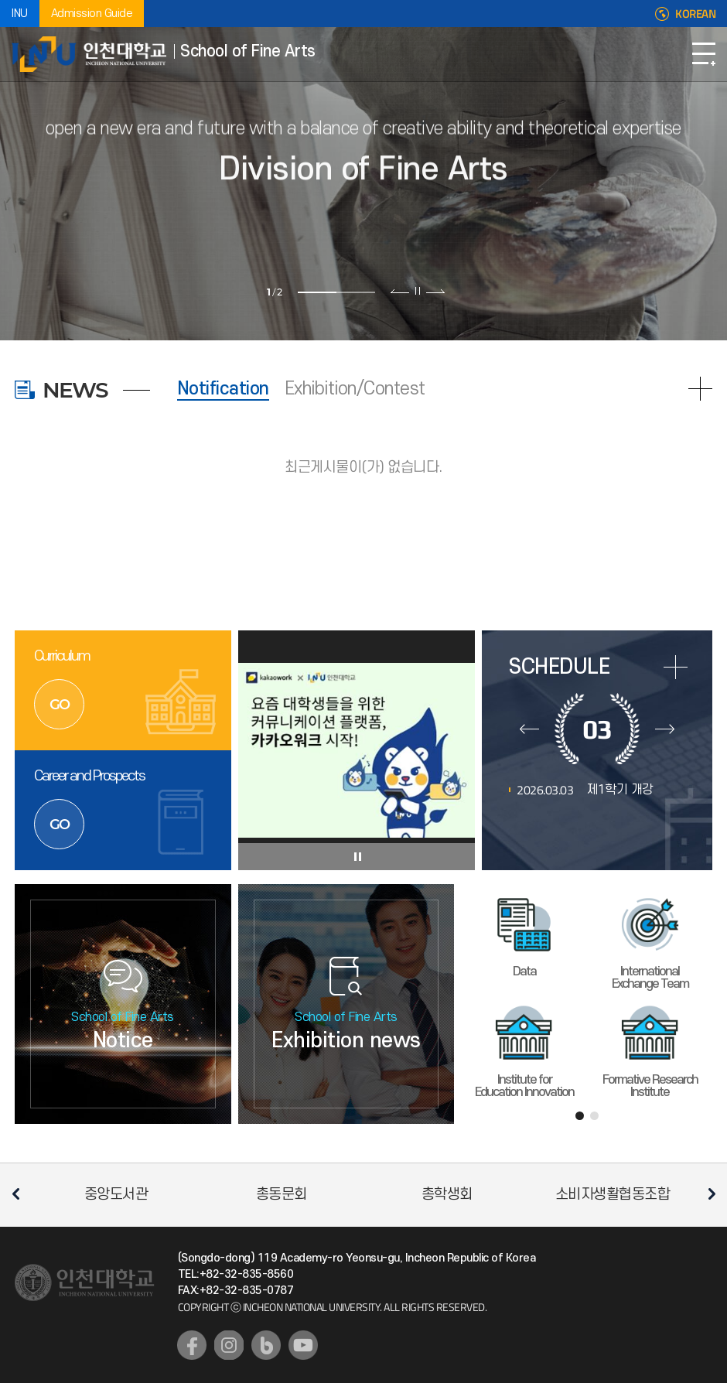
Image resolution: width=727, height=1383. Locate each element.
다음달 (664, 728)
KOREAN (695, 14)
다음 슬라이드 (435, 291)
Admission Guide (92, 13)
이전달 (529, 728)
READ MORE (700, 389)
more (676, 667)
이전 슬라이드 (400, 291)
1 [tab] (317, 292)
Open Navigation (704, 54)
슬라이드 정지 (417, 291)
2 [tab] (355, 292)
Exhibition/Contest (355, 389)
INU (20, 13)
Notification (223, 389)
